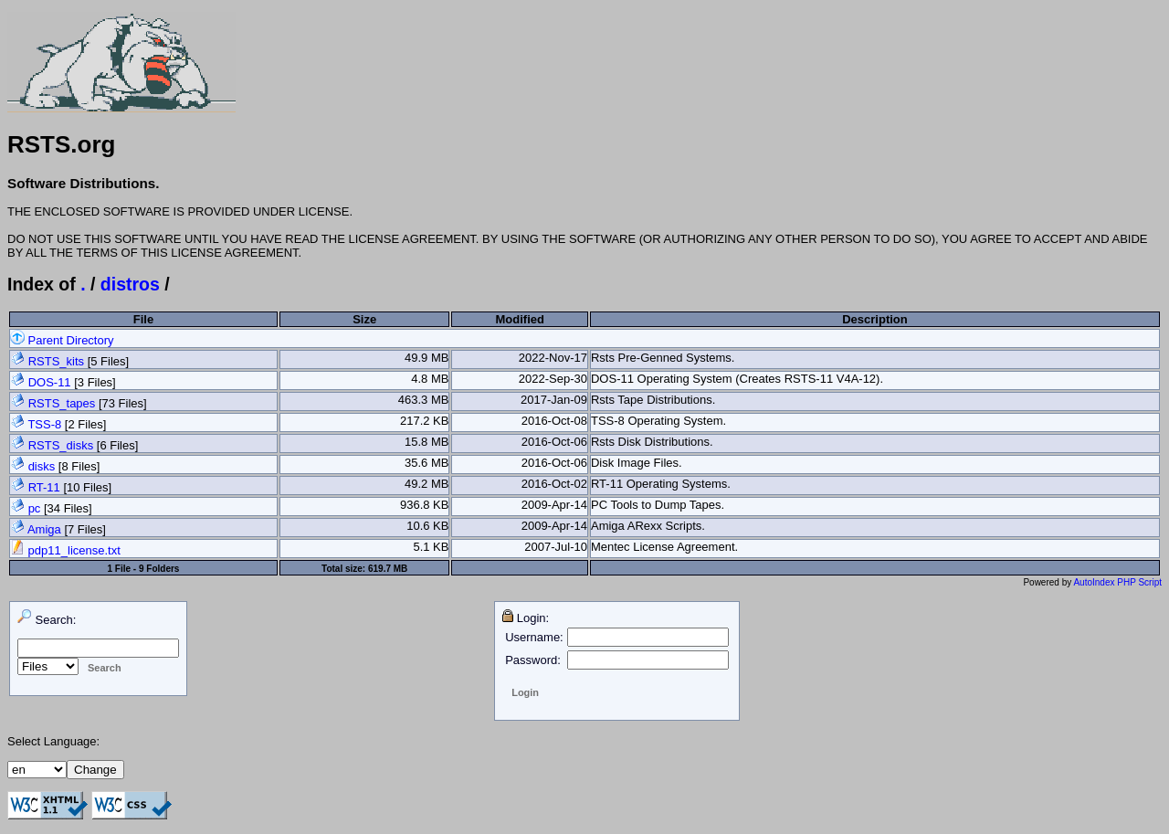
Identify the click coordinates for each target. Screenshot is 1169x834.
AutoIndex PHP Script (1117, 582)
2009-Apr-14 (554, 505)
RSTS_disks (61, 445)
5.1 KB (430, 547)
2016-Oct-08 (554, 421)
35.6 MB (426, 463)
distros (130, 284)
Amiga (44, 529)
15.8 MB (426, 442)
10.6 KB (427, 526)
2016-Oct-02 (554, 484)
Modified (519, 319)
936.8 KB (424, 505)
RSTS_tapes (62, 403)
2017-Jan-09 (554, 399)
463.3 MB (423, 399)
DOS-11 (49, 382)
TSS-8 (44, 424)
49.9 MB (426, 357)
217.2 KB (424, 421)
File (143, 319)
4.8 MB (429, 378)
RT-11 (44, 487)
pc (34, 508)
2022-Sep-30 (553, 378)
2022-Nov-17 (553, 357)
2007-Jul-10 (555, 547)
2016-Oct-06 (554, 442)
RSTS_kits (56, 361)
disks (42, 466)
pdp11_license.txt (65, 550)
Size (364, 319)
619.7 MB (387, 569)
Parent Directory (62, 340)
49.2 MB (426, 484)
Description (875, 319)
